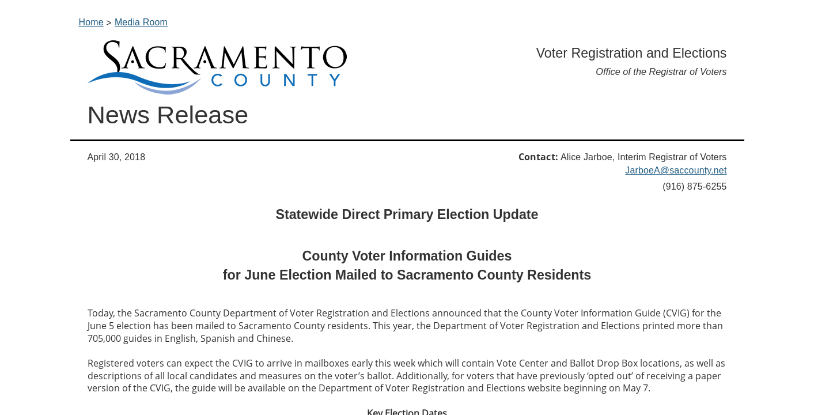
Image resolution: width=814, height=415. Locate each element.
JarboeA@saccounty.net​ (675, 170)
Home (91, 22)
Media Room (141, 22)
